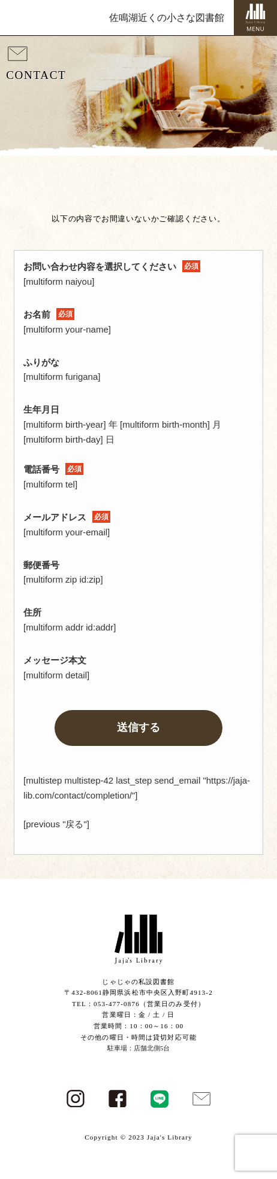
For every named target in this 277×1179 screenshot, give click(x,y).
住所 (32, 612)
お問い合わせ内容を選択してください (111, 266)
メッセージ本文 (54, 660)
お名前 (48, 314)
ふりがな (41, 362)
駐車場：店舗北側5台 (138, 1048)
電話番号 (53, 469)
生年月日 (41, 409)
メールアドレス (66, 517)
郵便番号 (41, 565)
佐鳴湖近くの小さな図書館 (166, 18)
